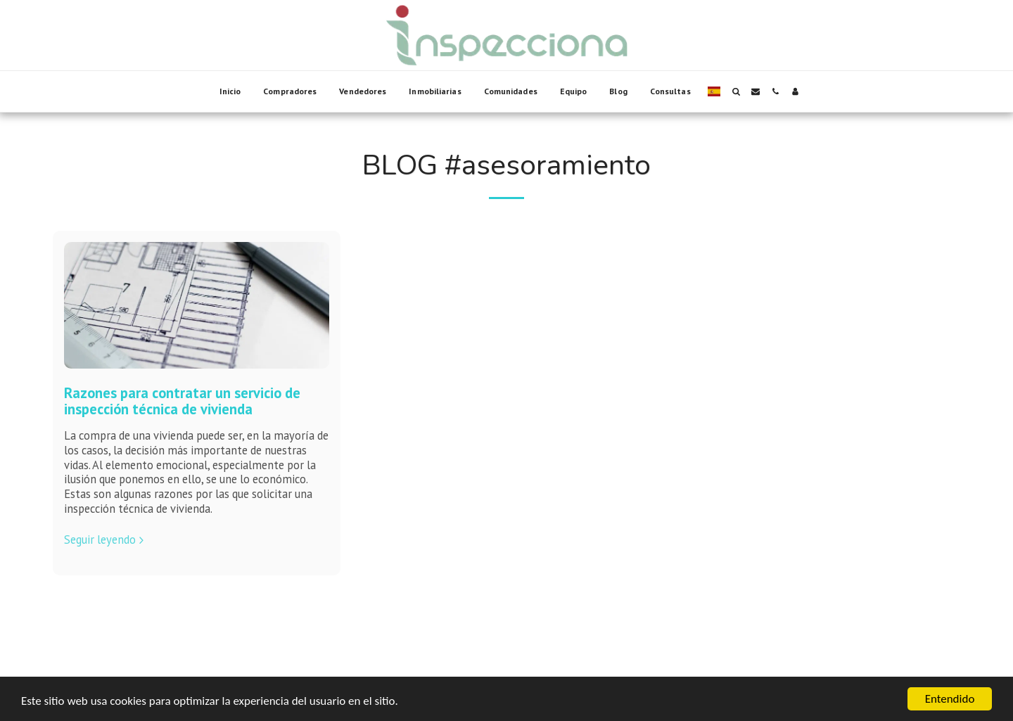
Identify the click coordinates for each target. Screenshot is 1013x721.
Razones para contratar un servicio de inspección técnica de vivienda (182, 401)
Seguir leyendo (106, 539)
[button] (736, 91)
